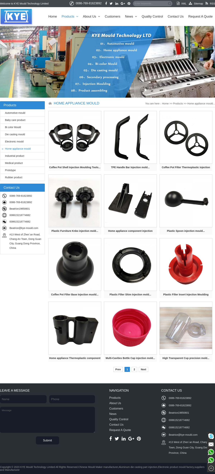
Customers (112, 16)
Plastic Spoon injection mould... (186, 230)
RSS (210, 3)
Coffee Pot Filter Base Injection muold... (74, 294)
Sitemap (196, 3)
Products (70, 16)
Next (143, 369)
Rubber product (12, 177)
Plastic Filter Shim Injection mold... (130, 294)
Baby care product (13, 120)
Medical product (12, 163)
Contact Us (176, 16)
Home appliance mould (16, 148)
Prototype (9, 170)
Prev (118, 369)
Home (52, 16)
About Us (91, 16)
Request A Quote (200, 16)
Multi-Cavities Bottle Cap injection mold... (130, 358)
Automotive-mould (13, 112)
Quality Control (152, 16)
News (131, 16)
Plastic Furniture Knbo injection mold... (74, 230)
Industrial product (13, 155)
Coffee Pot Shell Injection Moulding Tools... (75, 167)
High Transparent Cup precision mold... (186, 358)
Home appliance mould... (201, 103)
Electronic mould (13, 141)
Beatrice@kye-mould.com (23, 228)
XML (181, 3)
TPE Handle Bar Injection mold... (130, 167)
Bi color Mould (11, 127)
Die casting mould (13, 134)
